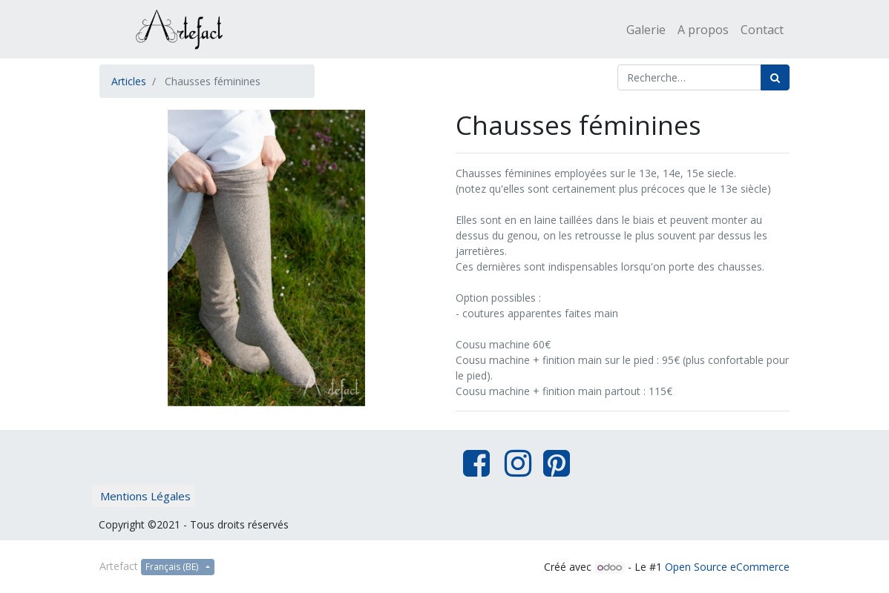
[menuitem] (646, 29)
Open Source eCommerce (727, 567)
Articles (128, 81)
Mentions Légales (145, 495)
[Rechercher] (775, 77)
